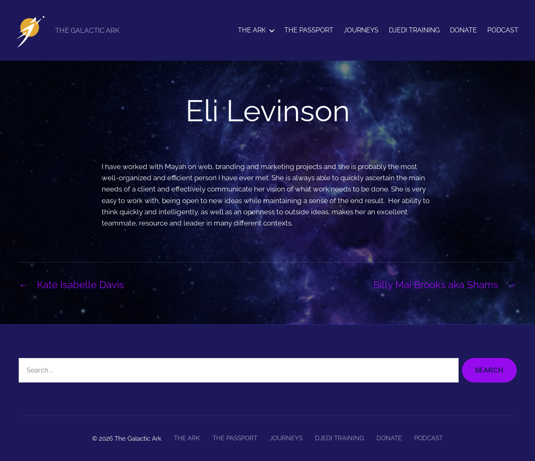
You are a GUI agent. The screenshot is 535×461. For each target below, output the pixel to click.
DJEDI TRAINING (414, 30)
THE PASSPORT (308, 30)
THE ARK (252, 30)
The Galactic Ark (138, 438)
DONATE (463, 30)
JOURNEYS (361, 30)
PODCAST (502, 30)
